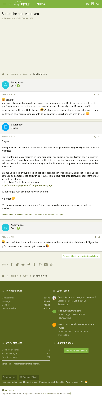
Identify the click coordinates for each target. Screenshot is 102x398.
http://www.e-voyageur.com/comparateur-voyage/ (27, 185)
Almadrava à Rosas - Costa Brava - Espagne (43, 215)
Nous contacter (10, 382)
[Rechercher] (97, 4)
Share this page (76, 350)
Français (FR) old (29, 377)
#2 (99, 137)
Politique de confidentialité (51, 382)
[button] (5, 4)
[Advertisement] (51, 44)
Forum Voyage (9, 377)
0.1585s (46, 393)
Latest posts (63, 290)
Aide (68, 382)
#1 (99, 94)
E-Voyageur (8, 390)
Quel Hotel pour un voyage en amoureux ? (77, 297)
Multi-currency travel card (69, 311)
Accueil (75, 382)
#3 (99, 237)
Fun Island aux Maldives (12, 215)
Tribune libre (63, 335)
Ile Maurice (63, 304)
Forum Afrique (64, 318)
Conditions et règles (28, 382)
